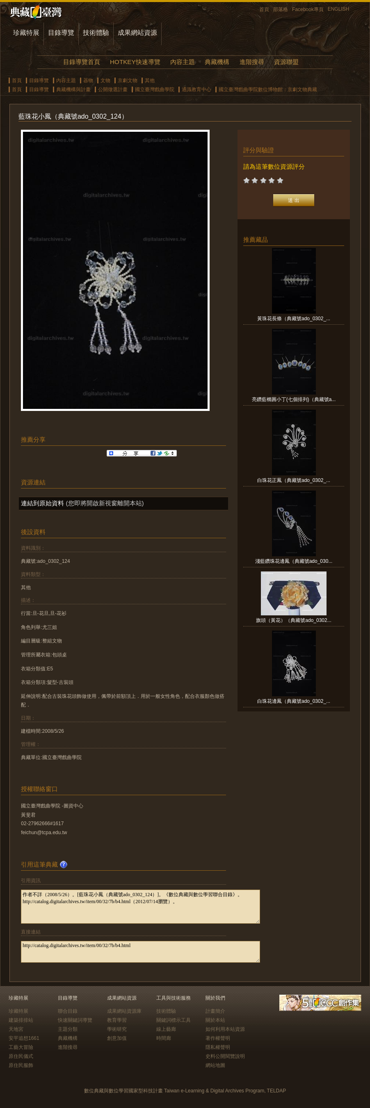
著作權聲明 (218, 1038)
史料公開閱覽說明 (225, 1056)
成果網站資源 (137, 32)
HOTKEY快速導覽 (135, 61)
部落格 (280, 9)
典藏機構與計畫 (73, 89)
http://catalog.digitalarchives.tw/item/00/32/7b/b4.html (140, 952)
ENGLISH (338, 9)
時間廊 (163, 1038)
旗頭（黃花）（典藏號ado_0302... (293, 620)
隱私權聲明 (218, 1047)
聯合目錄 (68, 1011)
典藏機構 (217, 61)
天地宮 (16, 1029)
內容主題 (182, 61)
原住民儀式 (21, 1056)
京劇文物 (127, 80)
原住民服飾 (21, 1065)
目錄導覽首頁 (81, 61)
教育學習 (117, 1020)
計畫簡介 (215, 1011)
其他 (150, 80)
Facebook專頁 (308, 9)
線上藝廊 (166, 1029)
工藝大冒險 (21, 1047)
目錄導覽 (61, 32)
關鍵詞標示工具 (173, 1020)
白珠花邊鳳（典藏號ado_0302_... (293, 701)
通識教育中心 (196, 89)
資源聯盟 (286, 61)
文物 (105, 80)
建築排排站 (21, 1020)
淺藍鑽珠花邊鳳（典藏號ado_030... (294, 561)
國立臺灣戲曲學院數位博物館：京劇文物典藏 (268, 89)
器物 (88, 80)
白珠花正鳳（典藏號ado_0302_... (293, 480)
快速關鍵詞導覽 (75, 1020)
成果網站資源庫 (124, 1011)
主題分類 (68, 1029)
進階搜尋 (252, 61)
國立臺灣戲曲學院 (154, 89)
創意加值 (117, 1038)
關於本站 (215, 1020)
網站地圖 (215, 1065)
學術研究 (117, 1029)
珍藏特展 (26, 32)
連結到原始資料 (42, 503)
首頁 (264, 9)
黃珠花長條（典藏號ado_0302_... (293, 318)
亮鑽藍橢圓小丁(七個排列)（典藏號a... (294, 399)
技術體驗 (96, 32)
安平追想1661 (24, 1038)
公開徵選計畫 (113, 89)
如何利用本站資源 (225, 1029)
